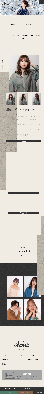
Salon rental (25, 392)
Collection (19, 355)
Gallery (12, 24)
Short (12, 35)
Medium (25, 35)
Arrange (38, 35)
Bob (18, 35)
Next (24, 255)
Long (31, 35)
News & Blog (33, 359)
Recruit (8, 392)
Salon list (5, 359)
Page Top (39, 392)
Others (23, 39)
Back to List (24, 251)
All (7, 35)
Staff (4, 364)
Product (31, 355)
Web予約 (23, 213)
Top (3, 24)
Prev (23, 247)
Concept (5, 355)
